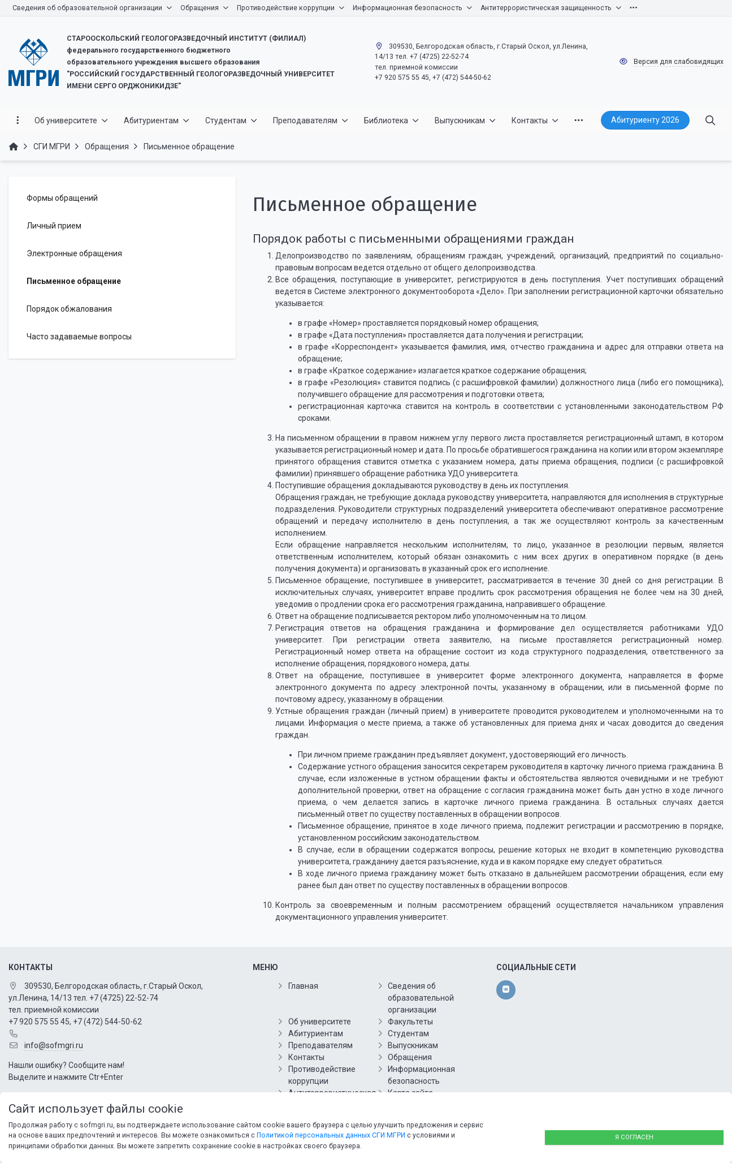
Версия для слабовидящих (679, 62)
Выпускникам (413, 1045)
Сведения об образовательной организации (421, 997)
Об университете (319, 1021)
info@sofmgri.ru (53, 1045)
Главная (303, 985)
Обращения (410, 1057)
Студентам (408, 1033)
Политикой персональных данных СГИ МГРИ (331, 1135)
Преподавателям (320, 1045)
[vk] (505, 990)
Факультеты (410, 1021)
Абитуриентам (315, 1033)
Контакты (306, 1057)
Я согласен (634, 1137)
